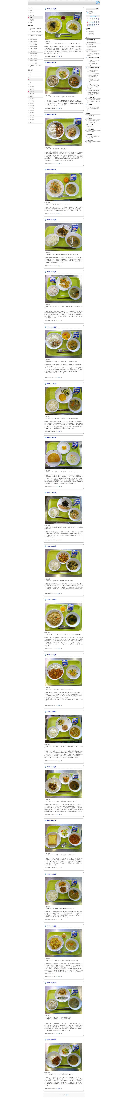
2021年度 (32, 98)
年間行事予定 (90, 34)
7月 (30, 77)
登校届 (89, 142)
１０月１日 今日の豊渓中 (35, 66)
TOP (31, 10)
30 (92, 25)
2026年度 (32, 86)
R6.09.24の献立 (33, 48)
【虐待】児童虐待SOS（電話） (92, 64)
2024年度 (32, 91)
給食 (31, 17)
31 (94, 25)
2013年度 (32, 117)
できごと (32, 13)
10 (94, 21)
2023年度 (32, 94)
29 (90, 25)
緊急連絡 (32, 20)
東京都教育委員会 (91, 46)
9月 (30, 75)
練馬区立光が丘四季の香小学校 (93, 54)
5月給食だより (90, 126)
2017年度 (32, 108)
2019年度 (32, 103)
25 (96, 24)
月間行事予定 (90, 31)
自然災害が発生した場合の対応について (93, 121)
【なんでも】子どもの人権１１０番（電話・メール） (93, 109)
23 (92, 24)
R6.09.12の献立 (33, 63)
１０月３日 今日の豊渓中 (35, 32)
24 (94, 24)
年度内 (89, 13)
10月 (31, 72)
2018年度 (32, 105)
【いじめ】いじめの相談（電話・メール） (93, 61)
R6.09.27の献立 (33, 41)
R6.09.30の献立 (33, 39)
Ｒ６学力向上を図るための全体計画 (93, 137)
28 (89, 25)
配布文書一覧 (90, 115)
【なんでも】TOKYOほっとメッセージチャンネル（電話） (93, 80)
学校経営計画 (90, 131)
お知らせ (32, 15)
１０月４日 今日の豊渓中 (35, 29)
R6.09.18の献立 (33, 56)
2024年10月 (93, 16)
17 (94, 22)
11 (96, 21)
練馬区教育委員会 (91, 42)
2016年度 (32, 110)
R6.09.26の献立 (33, 44)
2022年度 (32, 96)
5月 (30, 82)
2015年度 (32, 112)
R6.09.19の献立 (33, 53)
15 (90, 22)
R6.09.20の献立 (33, 51)
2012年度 (32, 119)
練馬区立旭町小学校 (92, 51)
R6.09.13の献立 (33, 60)
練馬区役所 (90, 49)
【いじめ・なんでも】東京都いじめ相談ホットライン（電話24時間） (93, 75)
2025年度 (32, 89)
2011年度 (32, 122)
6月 (30, 79)
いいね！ (59, 56)
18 (96, 22)
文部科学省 (90, 44)
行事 (31, 22)
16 (92, 22)
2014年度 (32, 115)
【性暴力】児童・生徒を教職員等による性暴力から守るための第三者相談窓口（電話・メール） (93, 92)
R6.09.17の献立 (33, 58)
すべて (94, 13)
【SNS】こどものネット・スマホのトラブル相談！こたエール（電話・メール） (93, 86)
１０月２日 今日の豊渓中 (35, 36)
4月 (30, 84)
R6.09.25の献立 (33, 46)
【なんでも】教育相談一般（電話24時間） (93, 71)
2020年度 (32, 101)
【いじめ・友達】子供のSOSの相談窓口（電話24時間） (93, 101)
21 (89, 24)
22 (90, 24)
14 (89, 22)
